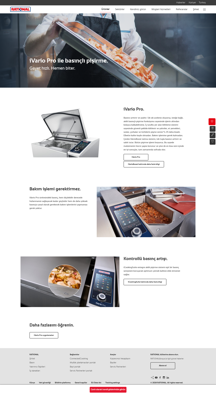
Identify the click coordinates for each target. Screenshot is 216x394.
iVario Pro (136, 157)
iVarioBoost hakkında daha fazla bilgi (144, 164)
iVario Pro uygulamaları (44, 335)
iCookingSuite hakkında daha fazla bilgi (145, 282)
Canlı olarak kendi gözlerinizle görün (108, 389)
